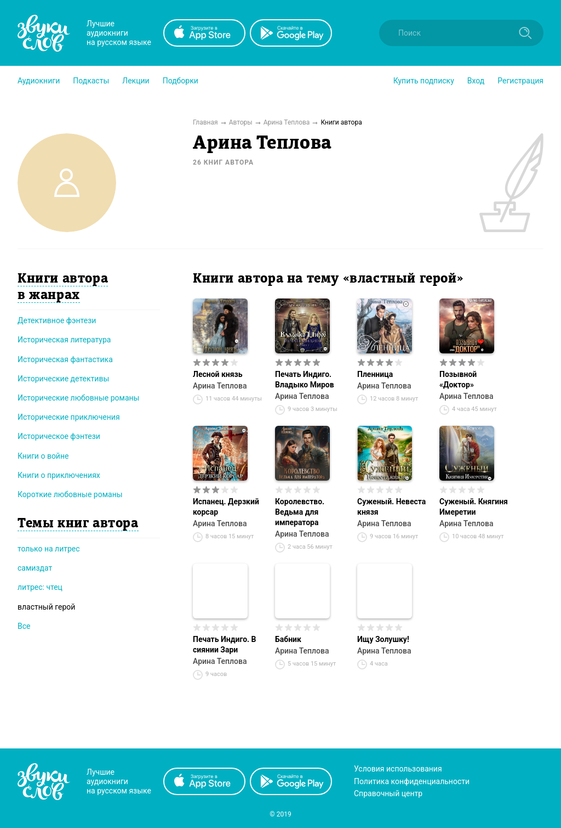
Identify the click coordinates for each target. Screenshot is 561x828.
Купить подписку (423, 80)
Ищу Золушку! (383, 639)
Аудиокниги (39, 80)
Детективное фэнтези (57, 320)
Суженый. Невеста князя (391, 506)
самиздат (35, 568)
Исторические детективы (63, 378)
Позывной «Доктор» (458, 379)
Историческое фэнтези (59, 436)
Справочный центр (388, 793)
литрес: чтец (40, 587)
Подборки (180, 80)
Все (24, 626)
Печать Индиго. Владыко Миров (304, 379)
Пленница (375, 374)
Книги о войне (43, 456)
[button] (39, 81)
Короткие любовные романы (70, 494)
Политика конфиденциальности (412, 781)
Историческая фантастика (65, 359)
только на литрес (49, 548)
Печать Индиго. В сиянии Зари (224, 644)
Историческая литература (64, 339)
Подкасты (91, 80)
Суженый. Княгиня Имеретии (473, 506)
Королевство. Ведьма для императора (299, 512)
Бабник (288, 639)
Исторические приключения (69, 417)
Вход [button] (475, 80)
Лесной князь (218, 374)
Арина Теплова (220, 385)
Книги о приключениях (59, 475)
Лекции (135, 80)
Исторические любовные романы (78, 397)
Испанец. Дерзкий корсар (226, 506)
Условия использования (398, 768)
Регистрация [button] (520, 80)
